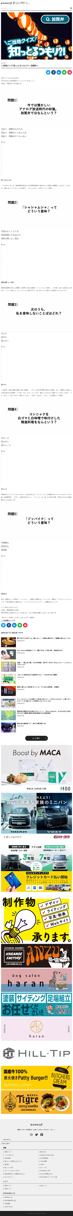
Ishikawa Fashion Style (47, 1155)
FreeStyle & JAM (45, 1170)
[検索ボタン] (71, 8)
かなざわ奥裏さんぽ (46, 1174)
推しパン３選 (9, 1167)
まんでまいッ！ (9, 1177)
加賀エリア (8, 1188)
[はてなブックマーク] (59, 72)
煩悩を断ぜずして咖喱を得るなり (15, 1174)
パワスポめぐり (9, 1155)
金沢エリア (43, 1185)
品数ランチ (8, 1152)
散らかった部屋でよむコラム (13, 1161)
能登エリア (8, 1185)
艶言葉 (7, 1164)
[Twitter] (48, 72)
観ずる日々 (43, 1152)
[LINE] (64, 72)
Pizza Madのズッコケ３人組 (48, 1177)
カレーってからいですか (12, 1170)
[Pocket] (69, 72)
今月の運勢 (43, 1161)
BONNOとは (8, 1197)
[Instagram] (31, 1134)
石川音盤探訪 (44, 1158)
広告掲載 (7, 1203)
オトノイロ (43, 1167)
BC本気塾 (8, 1158)
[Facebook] (53, 72)
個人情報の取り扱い (11, 1200)
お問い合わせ (9, 1206)
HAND (42, 1164)
